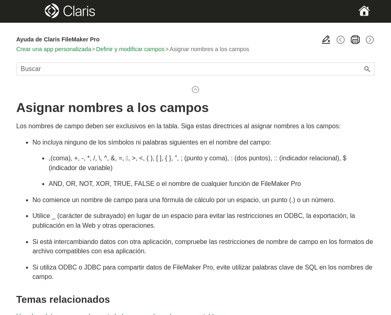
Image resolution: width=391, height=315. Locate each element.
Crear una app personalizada (53, 49)
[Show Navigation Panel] (33, 11)
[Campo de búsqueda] (195, 69)
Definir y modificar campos (130, 49)
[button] (367, 69)
